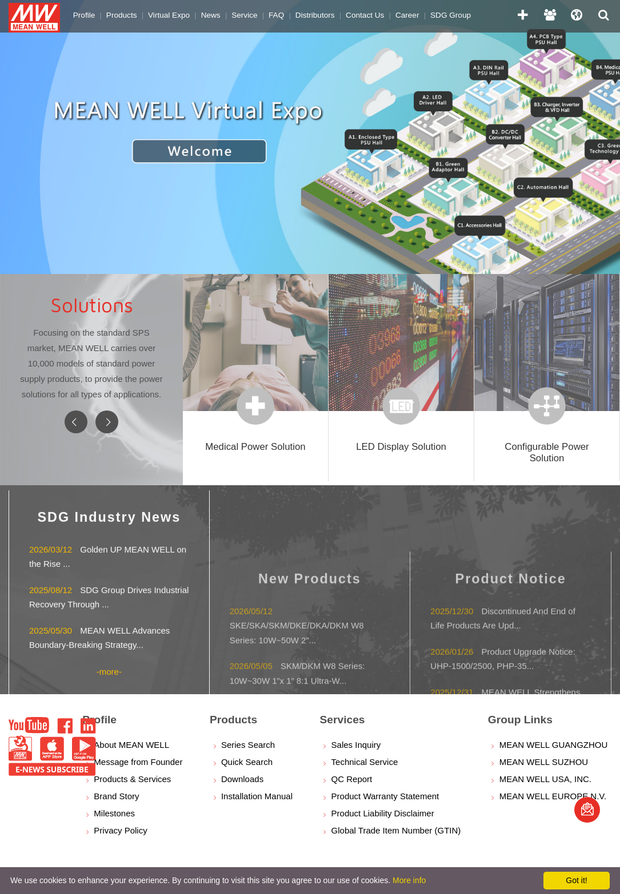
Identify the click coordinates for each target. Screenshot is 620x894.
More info (409, 880)
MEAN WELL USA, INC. (545, 779)
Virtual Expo (167, 14)
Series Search (248, 745)
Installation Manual (257, 796)
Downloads (242, 779)
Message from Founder (138, 762)
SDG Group (443, 14)
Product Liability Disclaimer (382, 813)
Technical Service (364, 762)
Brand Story (116, 796)
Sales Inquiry (356, 745)
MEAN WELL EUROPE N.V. (552, 796)
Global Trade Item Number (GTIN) (396, 830)
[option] (310, 137)
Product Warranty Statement (385, 796)
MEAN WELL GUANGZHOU (553, 745)
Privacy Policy (120, 830)
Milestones (114, 813)
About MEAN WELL (131, 745)
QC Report (352, 779)
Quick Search (247, 762)
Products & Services (132, 779)
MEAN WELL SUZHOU (543, 762)
